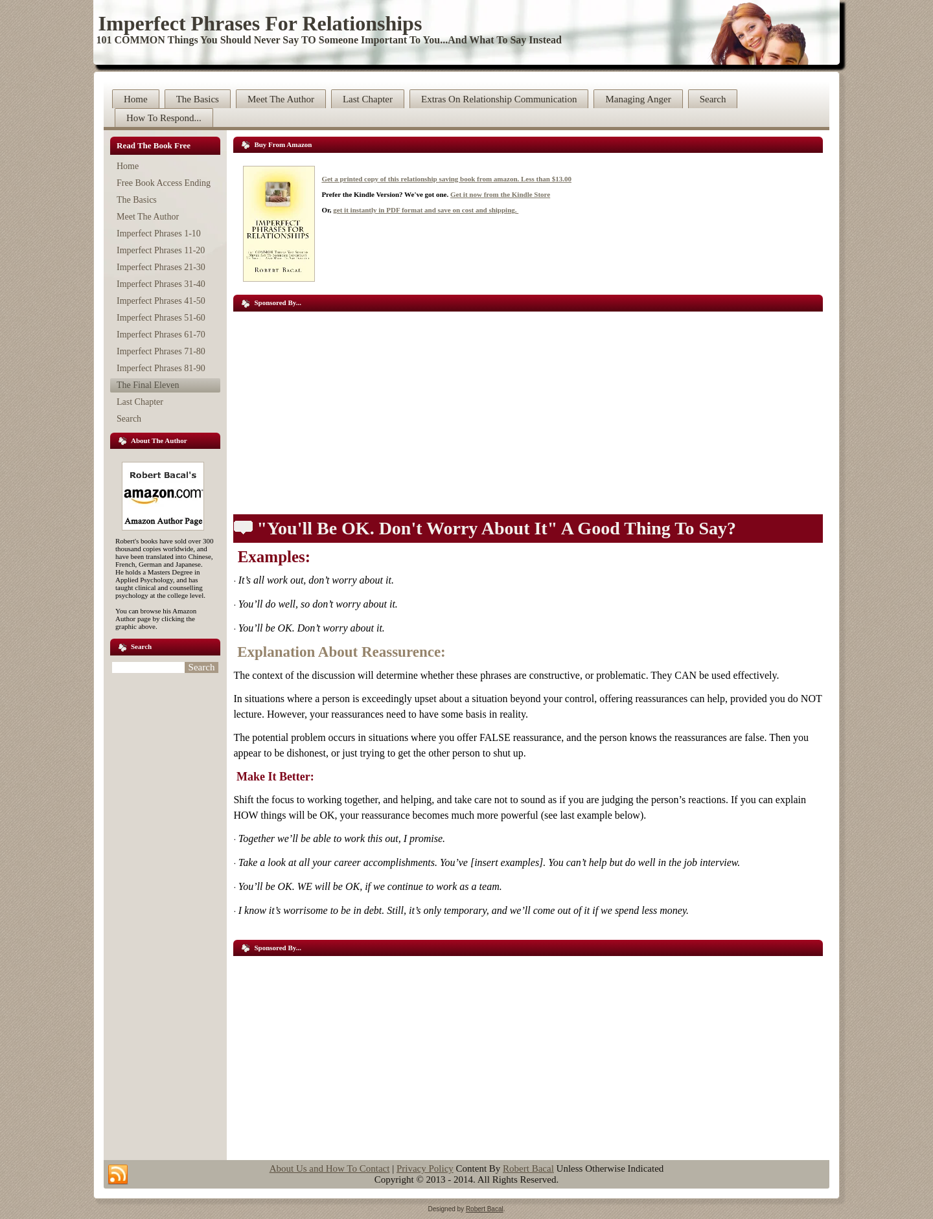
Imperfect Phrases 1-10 (159, 233)
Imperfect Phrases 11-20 (161, 250)
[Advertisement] (528, 408)
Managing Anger (638, 99)
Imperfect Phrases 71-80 (161, 351)
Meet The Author (281, 99)
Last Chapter (368, 99)
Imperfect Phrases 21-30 (161, 267)
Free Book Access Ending (164, 183)
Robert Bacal (528, 1168)
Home (136, 99)
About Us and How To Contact (330, 1168)
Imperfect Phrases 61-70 (161, 334)
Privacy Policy (425, 1168)
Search (713, 99)
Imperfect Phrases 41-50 (161, 301)
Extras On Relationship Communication (499, 99)
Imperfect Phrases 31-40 (161, 284)
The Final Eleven (148, 385)
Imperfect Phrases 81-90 (161, 368)
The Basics (197, 99)
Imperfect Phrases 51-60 (161, 318)
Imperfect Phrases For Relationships (260, 23)
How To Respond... (164, 118)
